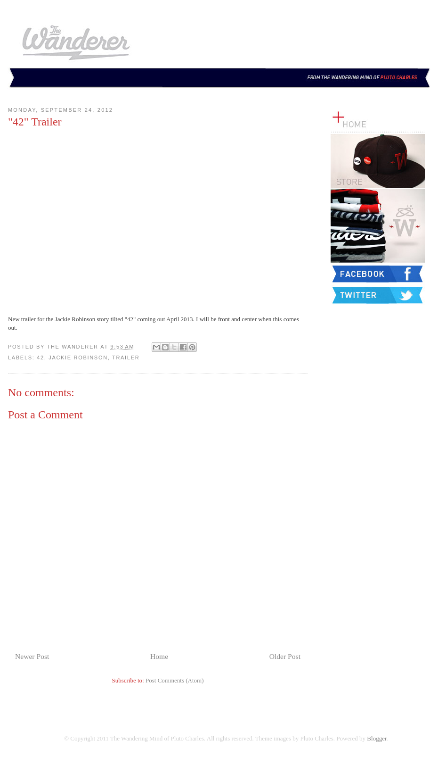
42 (40, 357)
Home (159, 656)
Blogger (376, 738)
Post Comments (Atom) (175, 680)
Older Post (284, 656)
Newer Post (32, 656)
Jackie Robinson (78, 357)
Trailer (125, 357)
